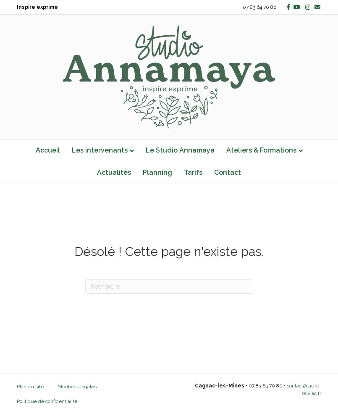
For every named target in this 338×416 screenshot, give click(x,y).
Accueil (48, 150)
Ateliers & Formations (261, 150)
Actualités (114, 172)
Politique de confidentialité (47, 401)
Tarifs (193, 172)
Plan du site (30, 387)
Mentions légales (77, 387)
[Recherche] (169, 286)
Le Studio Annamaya (180, 150)
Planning (157, 172)
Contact (227, 172)
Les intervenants (100, 150)
